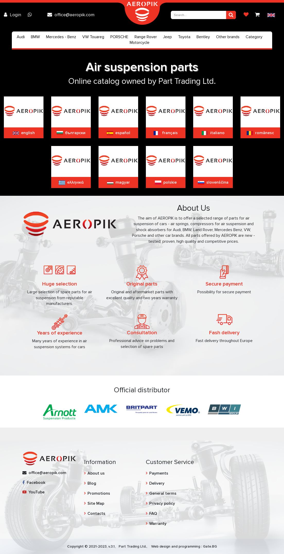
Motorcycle (139, 42)
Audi (21, 36)
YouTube (33, 492)
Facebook (33, 482)
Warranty (157, 523)
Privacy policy (162, 503)
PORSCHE (119, 36)
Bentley (203, 36)
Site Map (95, 503)
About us (96, 473)
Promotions (98, 493)
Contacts (96, 513)
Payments (158, 473)
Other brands (227, 36)
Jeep (167, 36)
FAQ (153, 513)
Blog (91, 483)
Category (254, 36)
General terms (162, 493)
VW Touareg (93, 36)
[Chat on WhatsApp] (31, 15)
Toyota (184, 36)
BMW (35, 36)
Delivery (156, 483)
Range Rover (146, 36)
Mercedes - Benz (61, 36)
